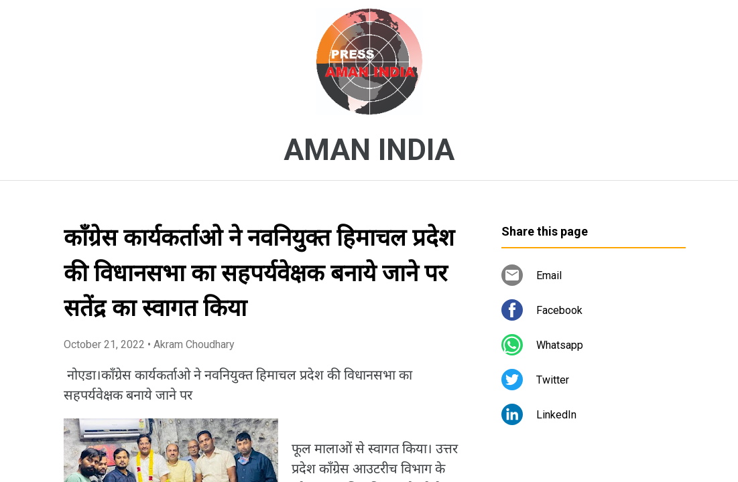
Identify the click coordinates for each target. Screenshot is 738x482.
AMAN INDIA (369, 150)
